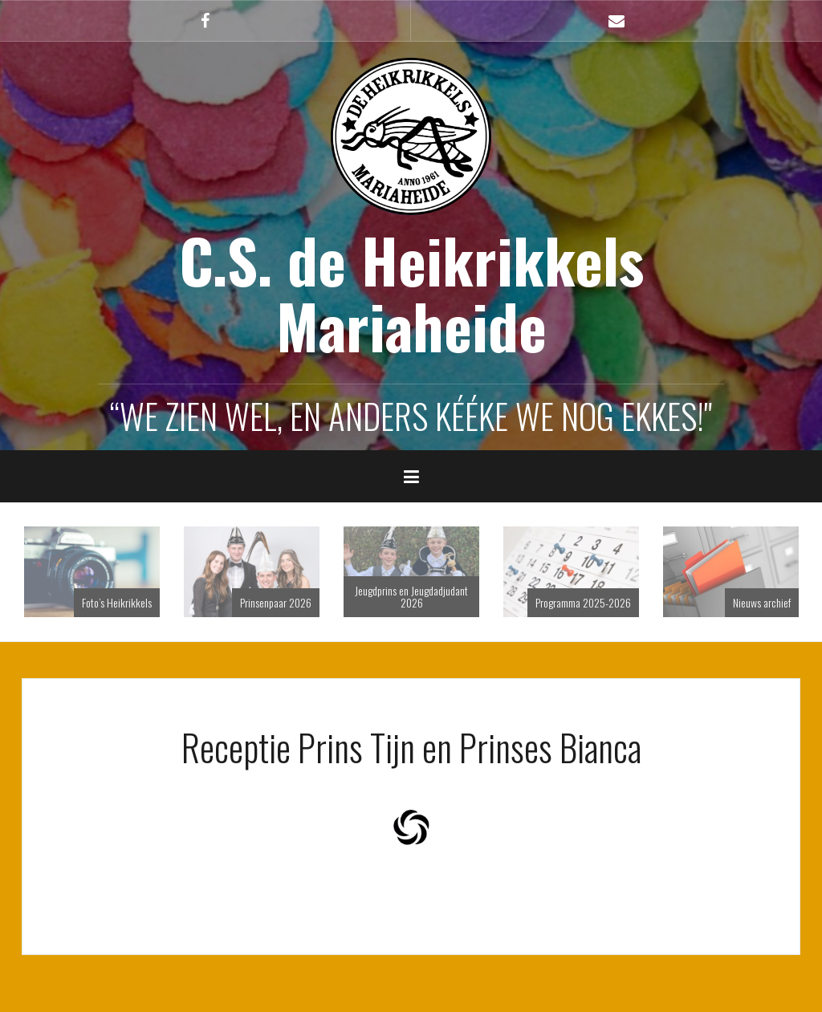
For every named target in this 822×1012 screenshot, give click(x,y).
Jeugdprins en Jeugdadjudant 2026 (411, 596)
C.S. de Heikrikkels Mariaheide (411, 293)
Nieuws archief (762, 602)
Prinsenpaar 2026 (275, 602)
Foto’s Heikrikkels (117, 602)
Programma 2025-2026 (583, 602)
